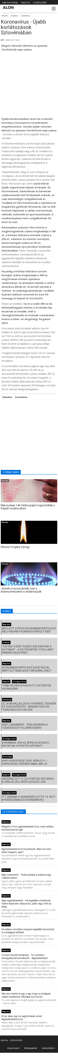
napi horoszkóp (10, 2)
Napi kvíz (25, 2)
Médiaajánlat (30, 1048)
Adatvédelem (48, 1048)
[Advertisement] (29, 84)
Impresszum (13, 1048)
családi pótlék (40, 2)
